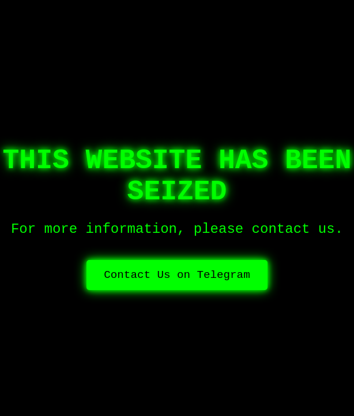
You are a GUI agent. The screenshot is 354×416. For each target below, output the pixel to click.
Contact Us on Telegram (177, 275)
